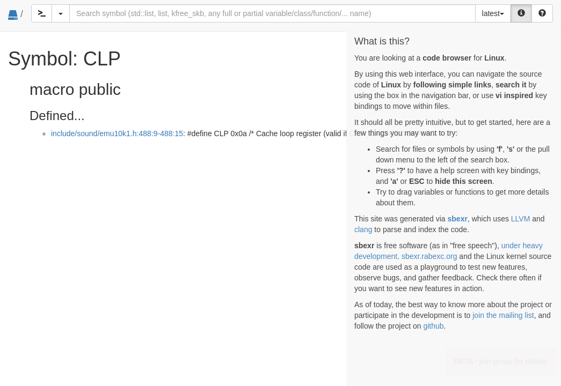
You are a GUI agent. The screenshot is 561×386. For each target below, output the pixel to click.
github (433, 326)
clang (363, 229)
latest (493, 13)
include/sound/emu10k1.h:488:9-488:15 (117, 133)
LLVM (520, 218)
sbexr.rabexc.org (429, 256)
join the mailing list (503, 315)
